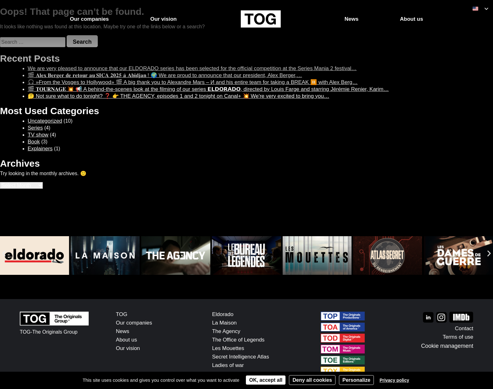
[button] (4, 254)
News (123, 331)
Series (35, 128)
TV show (38, 135)
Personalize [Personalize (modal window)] (356, 380)
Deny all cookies (312, 380)
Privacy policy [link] (394, 380)
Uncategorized (45, 121)
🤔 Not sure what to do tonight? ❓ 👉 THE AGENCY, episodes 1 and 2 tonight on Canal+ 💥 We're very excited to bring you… (178, 96)
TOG (122, 314)
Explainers (40, 149)
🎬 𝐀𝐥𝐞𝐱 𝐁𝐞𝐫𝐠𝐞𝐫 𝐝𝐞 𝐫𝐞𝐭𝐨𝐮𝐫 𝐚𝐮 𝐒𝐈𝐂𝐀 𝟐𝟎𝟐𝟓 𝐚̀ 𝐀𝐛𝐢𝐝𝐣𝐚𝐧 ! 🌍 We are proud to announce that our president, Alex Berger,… (165, 75)
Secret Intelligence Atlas (240, 357)
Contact (464, 328)
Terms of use (458, 337)
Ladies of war (228, 365)
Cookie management (447, 346)
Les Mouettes (228, 348)
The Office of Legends (238, 340)
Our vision (128, 348)
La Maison (224, 323)
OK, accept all (265, 380)
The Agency (226, 331)
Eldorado (222, 314)
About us (126, 340)
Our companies (134, 323)
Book (34, 142)
